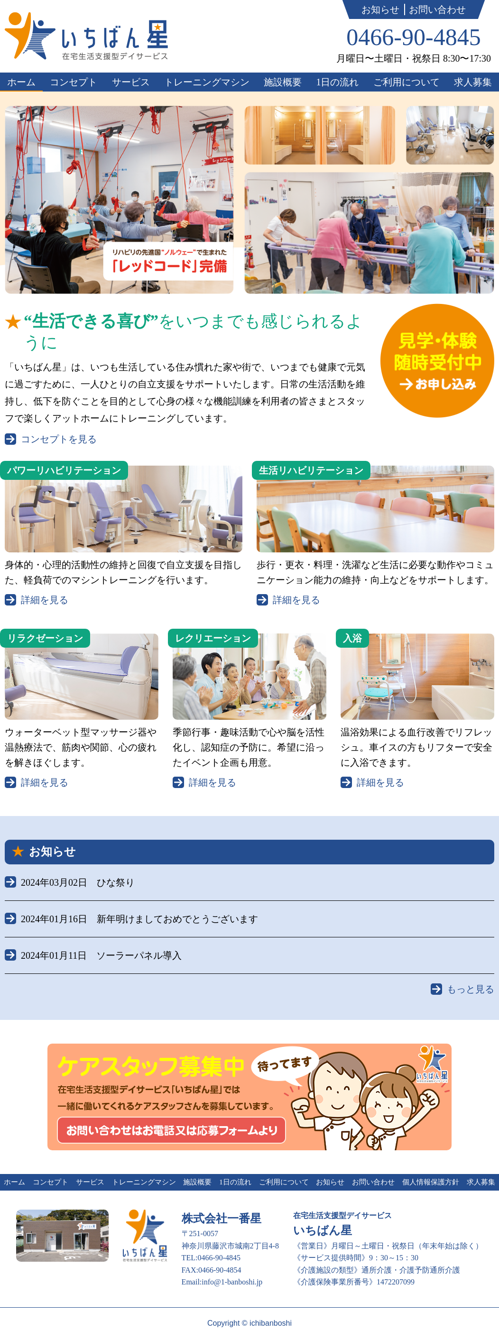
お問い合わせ (437, 9)
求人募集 (473, 82)
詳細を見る (44, 600)
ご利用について (406, 82)
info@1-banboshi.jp (232, 1282)
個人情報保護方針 (430, 1182)
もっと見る (470, 989)
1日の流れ (337, 82)
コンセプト (73, 82)
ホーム (21, 82)
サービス (131, 82)
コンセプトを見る (59, 439)
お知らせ (380, 9)
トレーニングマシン (207, 82)
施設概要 (283, 82)
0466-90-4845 (413, 37)
